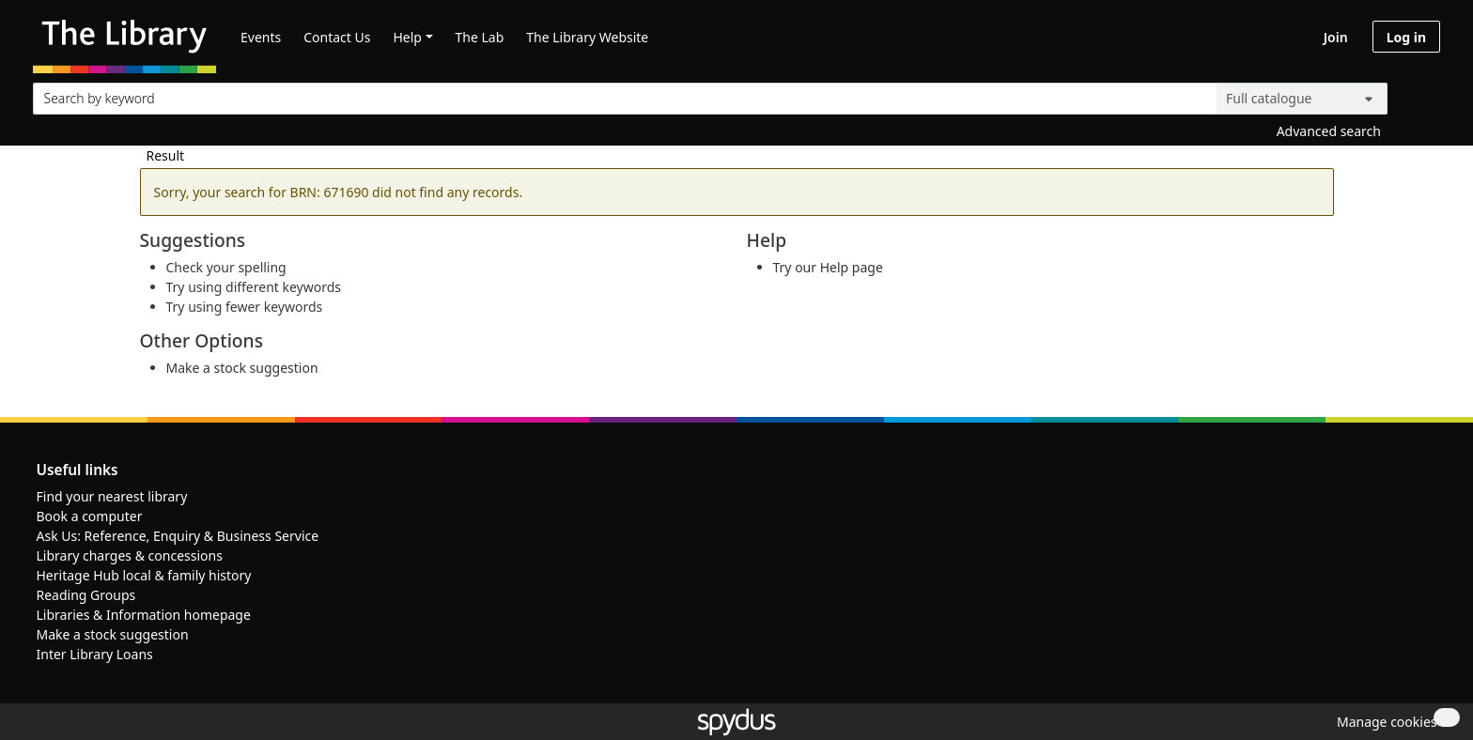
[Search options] (1302, 99)
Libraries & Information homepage (144, 615)
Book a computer (90, 516)
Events (260, 37)
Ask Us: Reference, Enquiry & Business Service (178, 536)
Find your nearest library (112, 496)
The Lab (480, 37)
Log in (1406, 37)
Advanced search (1329, 131)
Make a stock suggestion (242, 368)
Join (1336, 37)
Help (407, 37)
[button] (1383, 722)
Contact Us (336, 37)
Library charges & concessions (130, 555)
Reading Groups (86, 595)
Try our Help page (828, 267)
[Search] (1418, 94)
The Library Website (587, 37)
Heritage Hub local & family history (144, 575)
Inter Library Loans (95, 654)
